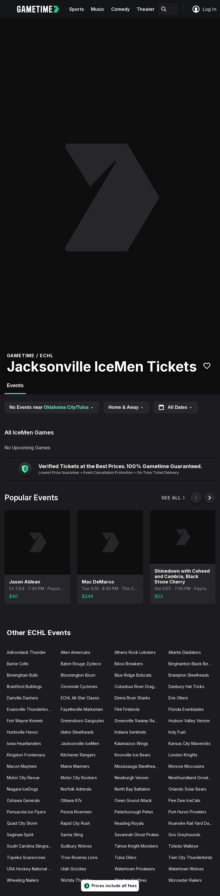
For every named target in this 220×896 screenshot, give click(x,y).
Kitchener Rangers (78, 754)
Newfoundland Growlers (191, 777)
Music (97, 9)
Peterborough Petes (134, 811)
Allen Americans (75, 652)
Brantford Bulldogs (24, 686)
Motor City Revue (23, 777)
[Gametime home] (41, 9)
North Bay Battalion (132, 789)
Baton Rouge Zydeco (81, 663)
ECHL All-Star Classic (80, 697)
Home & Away (126, 407)
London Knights (182, 754)
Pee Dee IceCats (184, 800)
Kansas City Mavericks (189, 743)
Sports (76, 9)
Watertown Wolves (186, 868)
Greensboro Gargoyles (82, 720)
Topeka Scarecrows (26, 857)
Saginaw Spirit (20, 834)
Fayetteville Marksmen (82, 709)
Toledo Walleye (183, 846)
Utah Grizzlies (73, 868)
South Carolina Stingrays (30, 846)
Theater (146, 9)
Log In (204, 9)
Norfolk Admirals (76, 789)
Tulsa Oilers (126, 857)
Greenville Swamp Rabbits (139, 720)
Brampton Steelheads (188, 675)
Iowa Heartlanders (24, 743)
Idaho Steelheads (77, 732)
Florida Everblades (186, 709)
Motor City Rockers (79, 777)
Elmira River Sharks (132, 697)
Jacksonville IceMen (80, 743)
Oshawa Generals (23, 800)
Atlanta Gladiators (184, 652)
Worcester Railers (185, 880)
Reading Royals (129, 823)
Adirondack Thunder (26, 652)
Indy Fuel (177, 732)
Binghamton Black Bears (191, 663)
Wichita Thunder (76, 880)
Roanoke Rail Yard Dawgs (192, 823)
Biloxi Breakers (129, 663)
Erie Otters (178, 697)
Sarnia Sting (72, 834)
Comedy (120, 9)
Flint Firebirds (127, 709)
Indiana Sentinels (130, 732)
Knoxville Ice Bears (132, 754)
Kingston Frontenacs (26, 754)
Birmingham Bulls (22, 675)
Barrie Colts (17, 663)
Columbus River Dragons (138, 686)
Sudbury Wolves (76, 846)
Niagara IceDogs (22, 789)
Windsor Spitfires (131, 880)
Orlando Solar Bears (187, 789)
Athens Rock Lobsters (135, 652)
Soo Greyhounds (184, 834)
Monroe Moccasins (186, 766)
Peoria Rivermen (76, 811)
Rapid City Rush (75, 823)
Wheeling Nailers (23, 880)
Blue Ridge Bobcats (133, 675)
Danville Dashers (22, 697)
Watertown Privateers (135, 868)
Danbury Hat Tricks (186, 686)
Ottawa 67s (71, 800)
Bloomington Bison (78, 675)
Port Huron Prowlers (187, 811)
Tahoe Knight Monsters (136, 846)
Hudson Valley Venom (189, 720)
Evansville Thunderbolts (29, 709)
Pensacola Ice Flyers (26, 811)
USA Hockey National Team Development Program (31, 868)
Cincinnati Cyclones (79, 686)
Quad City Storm (22, 823)
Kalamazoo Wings (131, 743)
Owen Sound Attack (133, 800)
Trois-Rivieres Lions (79, 857)
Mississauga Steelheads (137, 766)
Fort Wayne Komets (25, 720)
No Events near (51, 407)
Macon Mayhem (22, 766)
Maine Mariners (75, 766)
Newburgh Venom (131, 777)
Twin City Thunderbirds (190, 857)
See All (173, 498)
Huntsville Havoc (22, 732)
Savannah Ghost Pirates (137, 834)
